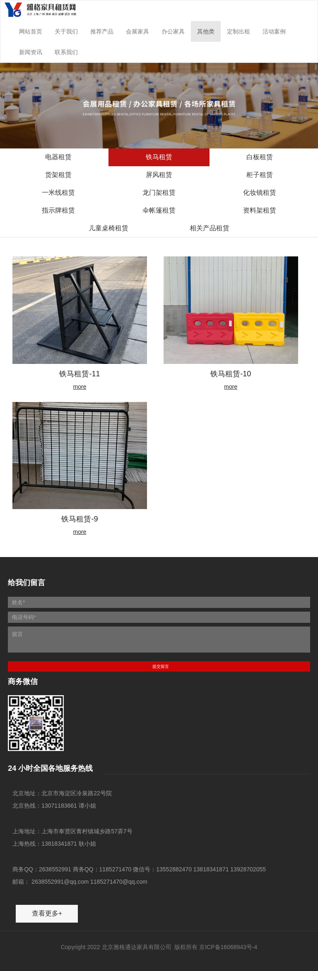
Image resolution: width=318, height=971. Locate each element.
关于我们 (66, 31)
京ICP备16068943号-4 (228, 947)
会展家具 (137, 31)
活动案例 (274, 31)
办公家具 (173, 31)
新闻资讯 (30, 52)
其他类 (205, 31)
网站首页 (30, 31)
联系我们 (66, 52)
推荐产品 (101, 31)
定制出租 (238, 31)
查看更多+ (47, 913)
